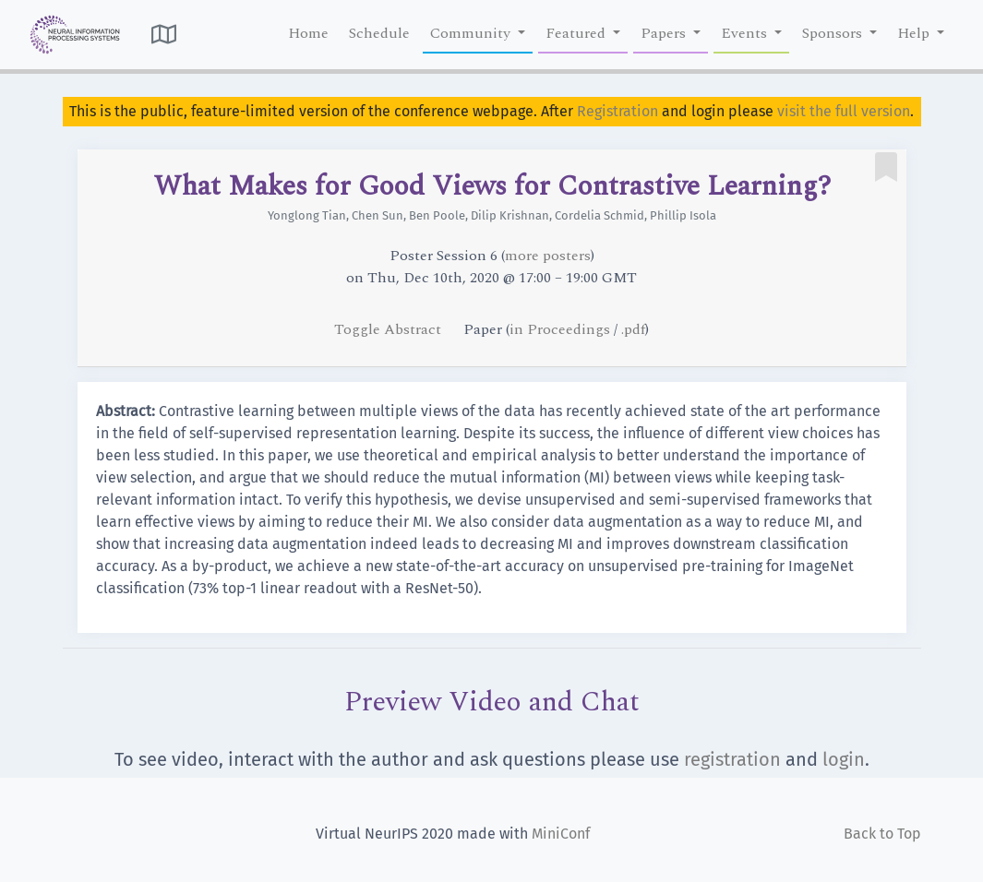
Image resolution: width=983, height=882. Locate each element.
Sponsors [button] (834, 33)
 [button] (163, 34)
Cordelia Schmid (599, 215)
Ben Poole (437, 215)
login (843, 759)
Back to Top (882, 833)
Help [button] (915, 33)
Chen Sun (377, 215)
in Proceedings (559, 329)
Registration (617, 111)
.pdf (633, 329)
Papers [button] (665, 33)
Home (308, 33)
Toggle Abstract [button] (389, 329)
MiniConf (561, 833)
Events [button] (746, 33)
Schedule (379, 33)
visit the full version (843, 111)
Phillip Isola (683, 215)
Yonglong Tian (307, 215)
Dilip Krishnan (510, 215)
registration (732, 759)
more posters (548, 255)
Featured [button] (577, 33)
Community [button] (472, 33)
